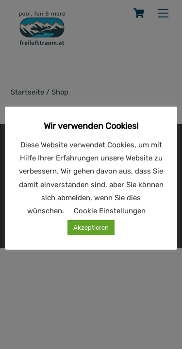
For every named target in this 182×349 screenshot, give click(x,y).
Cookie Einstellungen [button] (110, 210)
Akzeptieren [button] (91, 227)
